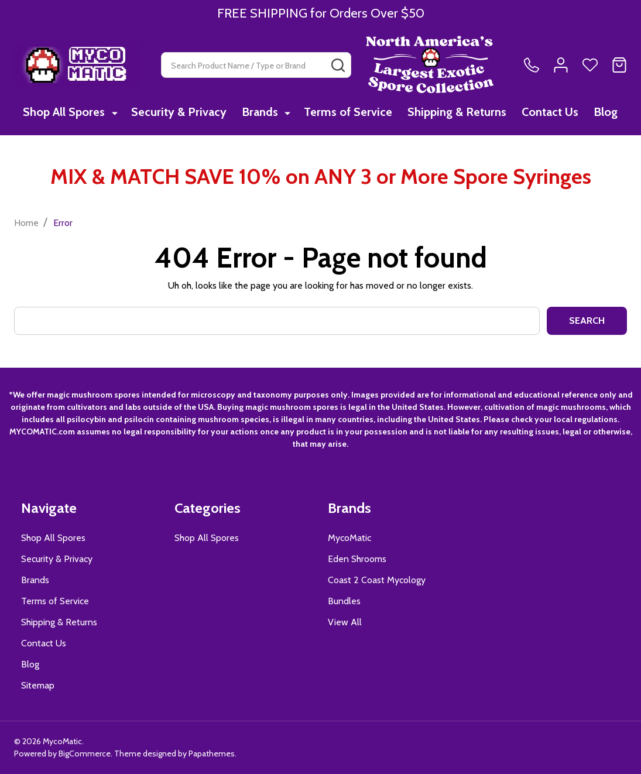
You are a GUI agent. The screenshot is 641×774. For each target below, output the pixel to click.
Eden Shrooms (357, 558)
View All (345, 622)
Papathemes (211, 753)
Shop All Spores (63, 112)
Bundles (344, 601)
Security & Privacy (176, 112)
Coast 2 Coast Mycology (377, 579)
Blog (607, 112)
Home (26, 222)
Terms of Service (345, 112)
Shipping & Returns (455, 112)
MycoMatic (349, 537)
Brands (259, 112)
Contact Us (550, 112)
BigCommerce (85, 753)
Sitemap (37, 685)
